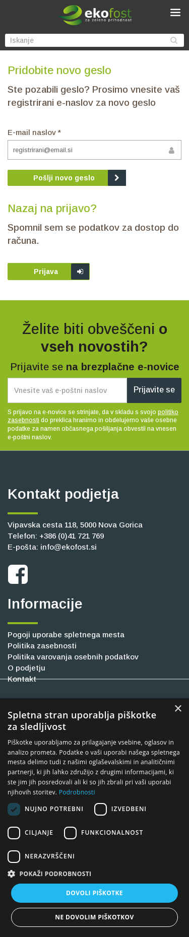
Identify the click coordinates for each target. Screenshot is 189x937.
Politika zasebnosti (42, 645)
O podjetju (26, 667)
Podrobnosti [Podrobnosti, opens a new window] (77, 792)
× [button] (177, 709)
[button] (94, 874)
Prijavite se (154, 389)
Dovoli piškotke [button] (94, 893)
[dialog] (94, 817)
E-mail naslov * (34, 132)
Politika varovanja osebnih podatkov (73, 656)
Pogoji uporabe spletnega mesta (66, 634)
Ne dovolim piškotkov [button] (94, 917)
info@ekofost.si (68, 547)
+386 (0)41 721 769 (71, 535)
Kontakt (22, 679)
